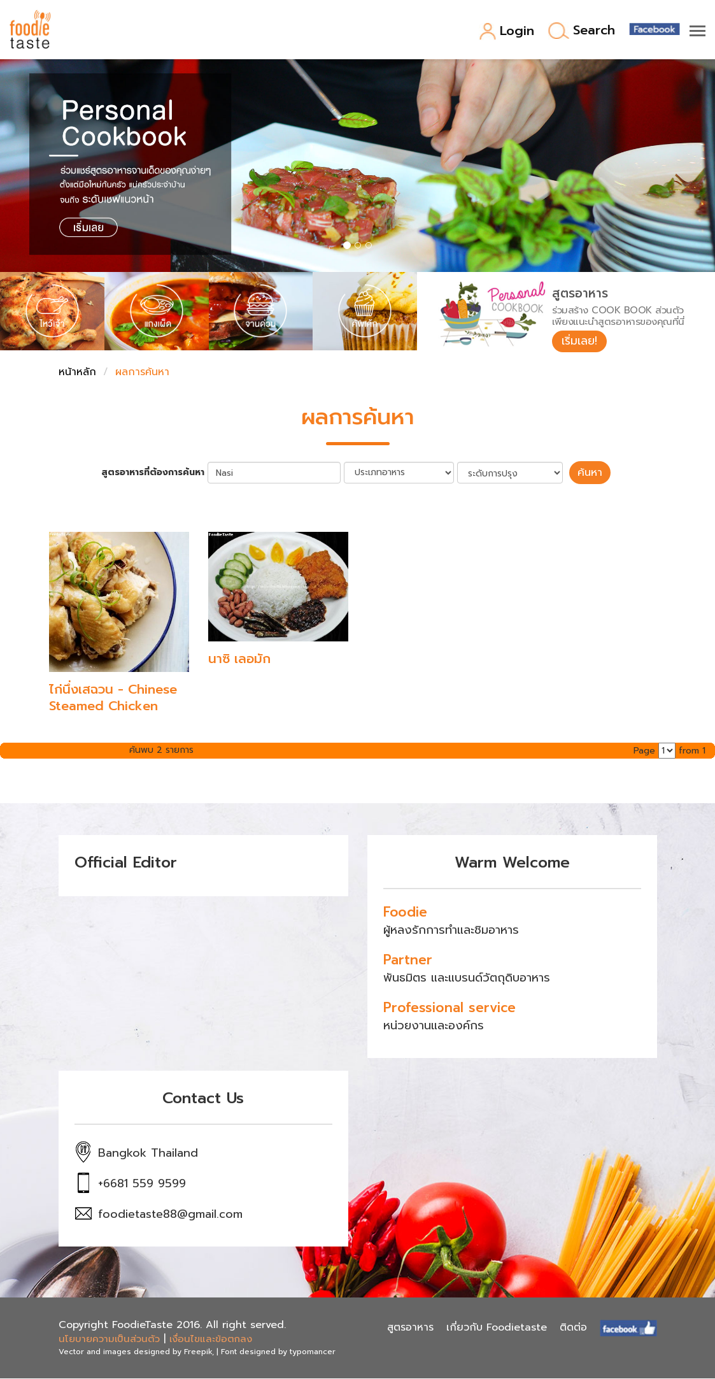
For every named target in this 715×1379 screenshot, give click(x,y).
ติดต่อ (573, 1328)
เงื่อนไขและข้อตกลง (210, 1340)
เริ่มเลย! (580, 341)
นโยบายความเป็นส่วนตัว (109, 1340)
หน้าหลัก (77, 373)
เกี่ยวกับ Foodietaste (496, 1328)
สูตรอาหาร (410, 1328)
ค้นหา (590, 473)
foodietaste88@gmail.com (170, 1215)
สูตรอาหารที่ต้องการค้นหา (154, 473)
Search (581, 30)
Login (506, 31)
